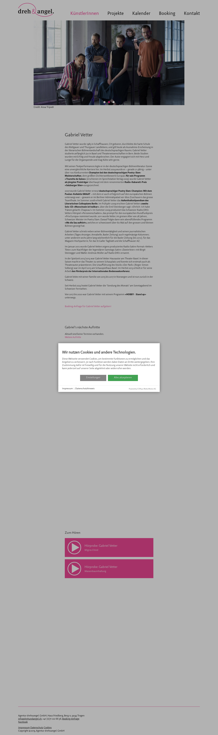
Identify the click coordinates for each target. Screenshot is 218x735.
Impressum (67, 389)
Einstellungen (93, 378)
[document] (109, 361)
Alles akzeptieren (123, 378)
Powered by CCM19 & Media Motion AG (142, 389)
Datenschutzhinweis (85, 389)
